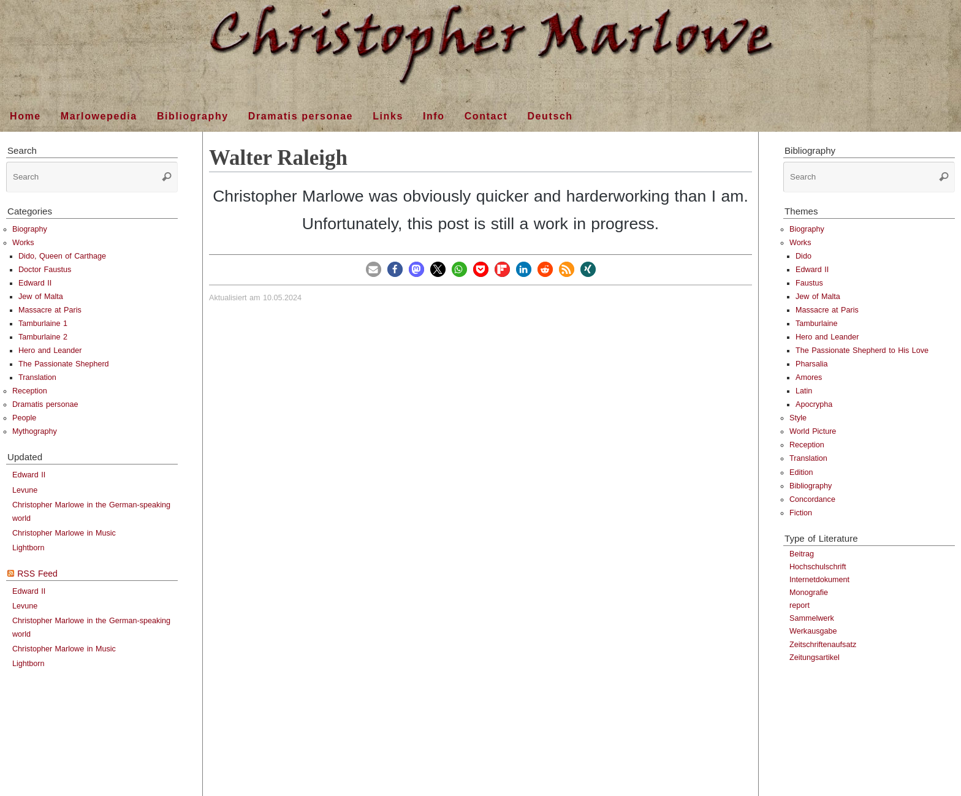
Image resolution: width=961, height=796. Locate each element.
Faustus (809, 283)
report (799, 605)
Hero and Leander (50, 350)
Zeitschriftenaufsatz (822, 644)
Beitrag (801, 554)
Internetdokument (819, 579)
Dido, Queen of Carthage (62, 256)
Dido (803, 256)
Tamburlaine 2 (42, 337)
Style (798, 418)
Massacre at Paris (50, 310)
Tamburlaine (817, 323)
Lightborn (28, 548)
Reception (29, 391)
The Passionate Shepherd (63, 364)
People (24, 418)
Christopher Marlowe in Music (64, 533)
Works (23, 242)
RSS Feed (37, 573)
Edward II (34, 283)
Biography (29, 229)
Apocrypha (814, 404)
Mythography (34, 431)
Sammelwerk (811, 618)
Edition (801, 472)
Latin (804, 391)
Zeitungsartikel (814, 657)
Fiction (800, 513)
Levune (24, 490)
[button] (373, 269)
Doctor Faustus (44, 269)
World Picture (812, 431)
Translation (37, 377)
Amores (809, 377)
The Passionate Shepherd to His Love (862, 350)
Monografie (808, 592)
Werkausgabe (813, 631)
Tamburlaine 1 (42, 323)
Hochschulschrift (817, 567)
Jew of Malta (40, 296)
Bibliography (810, 486)
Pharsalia (812, 364)
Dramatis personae (45, 404)
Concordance (812, 499)
